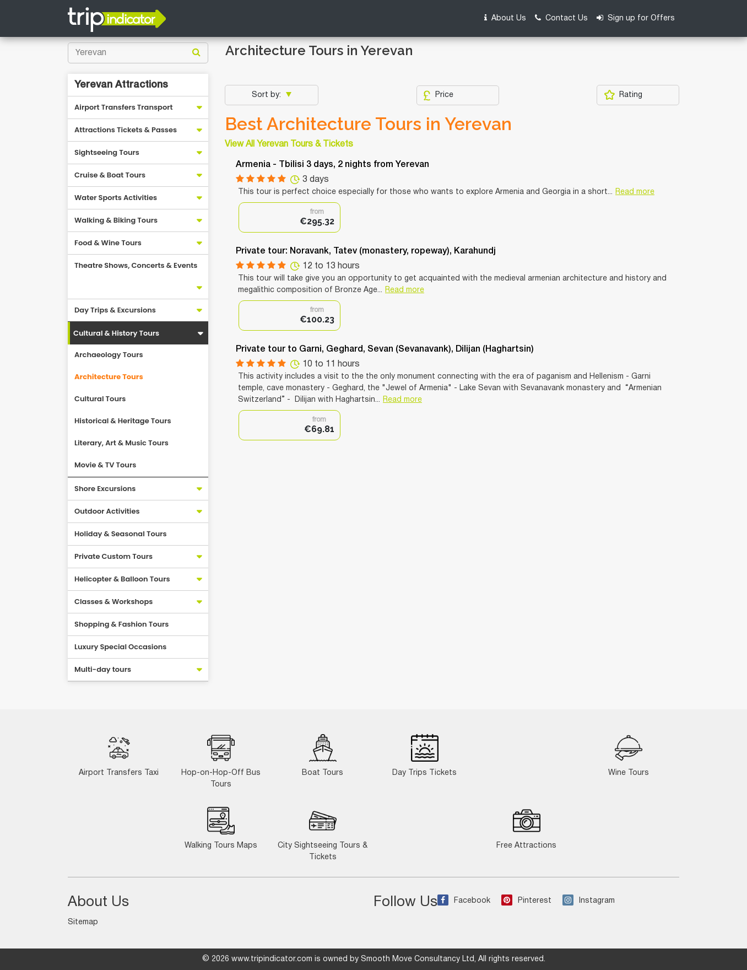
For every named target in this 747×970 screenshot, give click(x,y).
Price (438, 95)
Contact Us (561, 18)
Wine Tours (628, 755)
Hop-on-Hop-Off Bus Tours (221, 761)
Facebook (463, 900)
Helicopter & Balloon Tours (122, 579)
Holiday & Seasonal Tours (120, 534)
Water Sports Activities (115, 197)
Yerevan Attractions (121, 84)
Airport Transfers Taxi (119, 755)
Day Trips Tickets (424, 755)
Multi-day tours (102, 669)
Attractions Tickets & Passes (125, 130)
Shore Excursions (105, 488)
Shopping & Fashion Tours (121, 624)
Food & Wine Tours (108, 243)
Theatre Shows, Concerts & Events (135, 265)
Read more (634, 192)
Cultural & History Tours (116, 333)
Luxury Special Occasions (120, 647)
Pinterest (526, 900)
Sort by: (267, 95)
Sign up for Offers (636, 18)
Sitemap (83, 922)
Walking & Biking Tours (116, 220)
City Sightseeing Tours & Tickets (322, 834)
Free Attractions (526, 828)
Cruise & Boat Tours (109, 175)
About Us (505, 18)
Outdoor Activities (107, 511)
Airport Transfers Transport (123, 107)
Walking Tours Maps (221, 828)
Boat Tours (322, 755)
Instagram (588, 900)
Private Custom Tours (113, 556)
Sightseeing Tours (106, 152)
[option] (289, 217)
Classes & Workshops (113, 601)
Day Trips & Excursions (115, 310)
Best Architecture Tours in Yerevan (368, 124)
